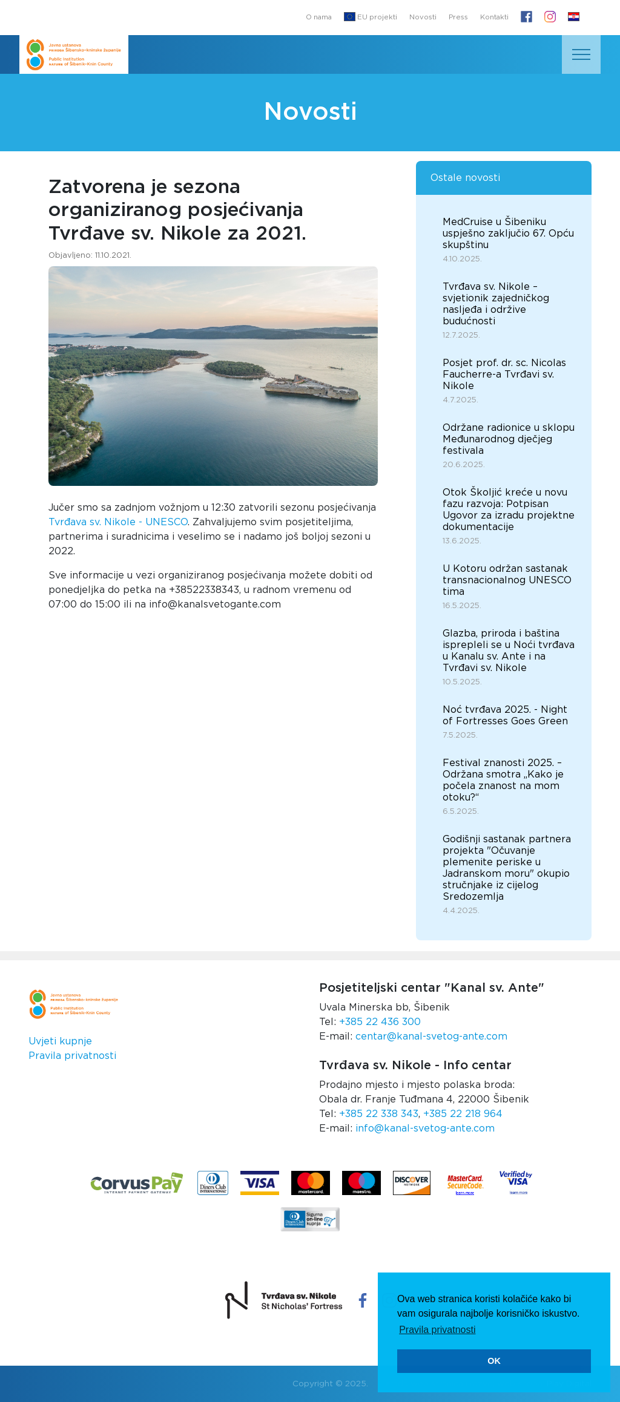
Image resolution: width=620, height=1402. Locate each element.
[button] (573, 17)
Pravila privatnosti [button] (437, 1330)
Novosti (423, 17)
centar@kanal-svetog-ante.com (431, 1036)
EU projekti (370, 16)
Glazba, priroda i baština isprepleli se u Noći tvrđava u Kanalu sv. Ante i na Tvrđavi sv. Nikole (509, 651)
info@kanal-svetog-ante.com (425, 1128)
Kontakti (494, 17)
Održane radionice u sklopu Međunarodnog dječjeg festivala (509, 439)
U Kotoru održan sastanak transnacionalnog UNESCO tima (507, 580)
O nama (319, 17)
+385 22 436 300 (380, 1022)
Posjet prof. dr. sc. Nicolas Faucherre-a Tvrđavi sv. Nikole (504, 374)
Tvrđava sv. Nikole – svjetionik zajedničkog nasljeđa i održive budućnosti (496, 304)
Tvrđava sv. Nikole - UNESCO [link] (118, 522)
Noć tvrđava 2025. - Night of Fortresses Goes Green (505, 715)
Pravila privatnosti (72, 1056)
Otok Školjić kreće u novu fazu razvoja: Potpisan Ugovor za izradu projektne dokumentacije (509, 510)
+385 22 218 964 (463, 1114)
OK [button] (494, 1361)
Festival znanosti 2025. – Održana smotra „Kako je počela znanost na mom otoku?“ (503, 780)
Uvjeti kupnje (60, 1041)
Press (458, 17)
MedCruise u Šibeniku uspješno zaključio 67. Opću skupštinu (508, 233)
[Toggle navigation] (581, 54)
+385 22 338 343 (378, 1114)
